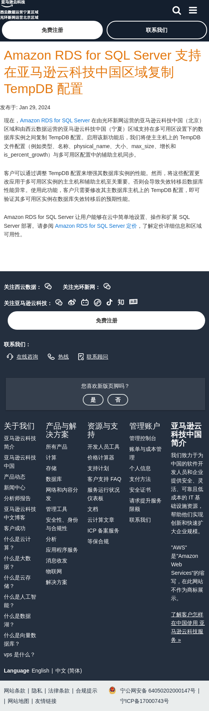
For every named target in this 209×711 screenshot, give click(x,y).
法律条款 (59, 691)
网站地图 (18, 701)
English (40, 671)
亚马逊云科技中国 (20, 461)
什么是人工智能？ (20, 601)
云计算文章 (100, 520)
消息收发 (56, 560)
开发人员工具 (103, 447)
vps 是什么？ (19, 654)
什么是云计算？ (17, 543)
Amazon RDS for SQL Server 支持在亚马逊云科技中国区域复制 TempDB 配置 (102, 72)
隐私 (37, 691)
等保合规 (98, 541)
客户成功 (14, 528)
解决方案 (56, 582)
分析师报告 (17, 498)
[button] (52, 30)
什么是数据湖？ (17, 620)
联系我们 (140, 520)
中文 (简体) (68, 671)
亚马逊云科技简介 (20, 442)
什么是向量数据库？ (20, 639)
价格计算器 (100, 457)
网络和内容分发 (62, 494)
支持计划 (98, 468)
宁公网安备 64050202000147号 (158, 691)
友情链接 (46, 701)
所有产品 (56, 447)
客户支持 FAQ (104, 479)
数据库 (54, 479)
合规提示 (86, 691)
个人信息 (140, 468)
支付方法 (140, 479)
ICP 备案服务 (103, 530)
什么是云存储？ (17, 581)
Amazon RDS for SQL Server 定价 (96, 226)
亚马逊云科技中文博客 (20, 513)
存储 (51, 468)
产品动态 (14, 477)
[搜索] (177, 9)
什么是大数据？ (17, 562)
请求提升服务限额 (145, 504)
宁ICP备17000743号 (144, 701)
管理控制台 (142, 438)
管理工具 (56, 509)
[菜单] (193, 9)
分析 (51, 539)
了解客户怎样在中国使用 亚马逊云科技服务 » (188, 627)
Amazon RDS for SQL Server (55, 120)
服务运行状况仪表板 (103, 494)
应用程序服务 (62, 550)
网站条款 (14, 691)
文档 (92, 509)
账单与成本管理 (145, 453)
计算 (51, 457)
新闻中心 (14, 487)
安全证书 (140, 490)
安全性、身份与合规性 (62, 524)
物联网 (54, 571)
